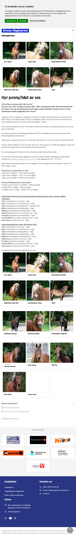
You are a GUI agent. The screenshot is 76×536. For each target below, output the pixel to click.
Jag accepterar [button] (11, 21)
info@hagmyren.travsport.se (10, 418)
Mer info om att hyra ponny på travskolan (15, 411)
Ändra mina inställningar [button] (37, 21)
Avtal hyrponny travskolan (10, 407)
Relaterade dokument (38, 403)
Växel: (49, 487)
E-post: (54, 490)
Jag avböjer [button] (22, 21)
